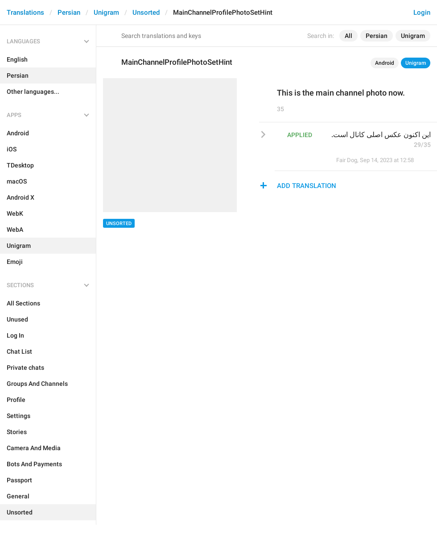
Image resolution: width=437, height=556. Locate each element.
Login (421, 12)
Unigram (106, 12)
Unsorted (146, 12)
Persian (69, 12)
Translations (25, 12)
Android (384, 63)
